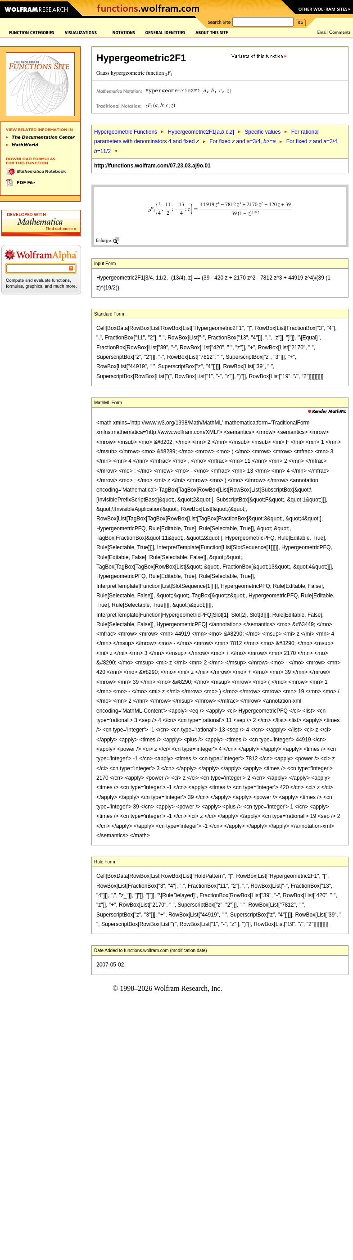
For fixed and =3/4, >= (242, 141)
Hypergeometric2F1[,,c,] (200, 132)
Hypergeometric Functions (125, 132)
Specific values (262, 132)
